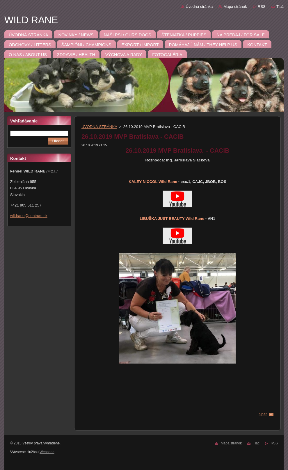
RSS (262, 6)
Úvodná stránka (199, 6)
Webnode (47, 452)
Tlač (280, 6)
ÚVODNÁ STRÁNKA (99, 126)
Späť (263, 414)
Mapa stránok (235, 6)
